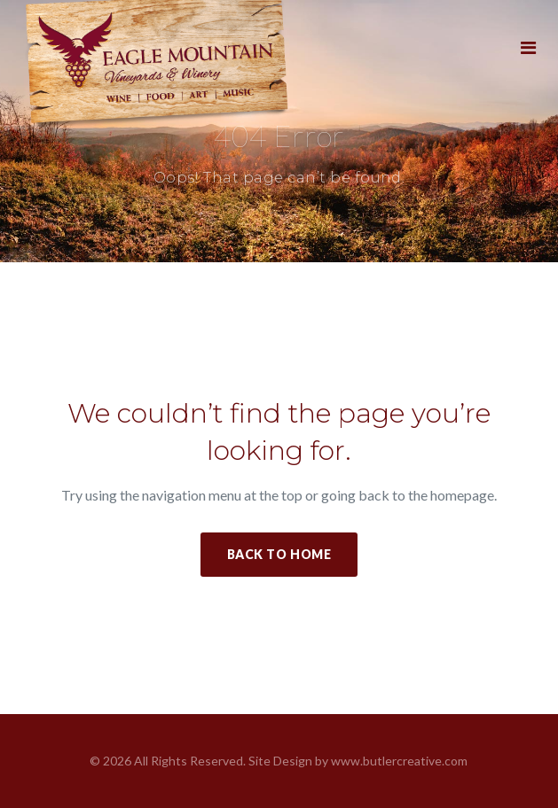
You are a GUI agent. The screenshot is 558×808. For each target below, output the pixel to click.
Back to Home (279, 554)
